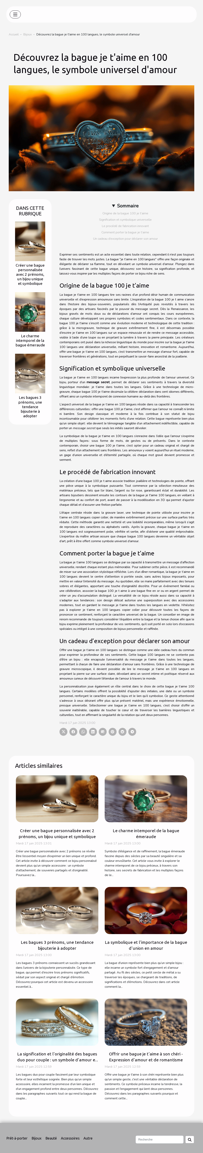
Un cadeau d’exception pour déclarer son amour (125, 239)
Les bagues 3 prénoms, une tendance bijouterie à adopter (30, 406)
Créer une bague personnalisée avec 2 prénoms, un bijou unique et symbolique (30, 274)
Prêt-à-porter (17, 1138)
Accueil (14, 34)
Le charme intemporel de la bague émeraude (30, 340)
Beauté (51, 1138)
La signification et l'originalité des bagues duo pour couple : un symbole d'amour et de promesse (57, 1059)
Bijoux (27, 34)
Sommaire (128, 206)
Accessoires (70, 1138)
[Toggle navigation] (15, 14)
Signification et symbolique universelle (125, 220)
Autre (88, 1138)
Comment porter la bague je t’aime (125, 232)
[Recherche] (160, 1139)
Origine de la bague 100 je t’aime (125, 213)
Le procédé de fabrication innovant (125, 226)
